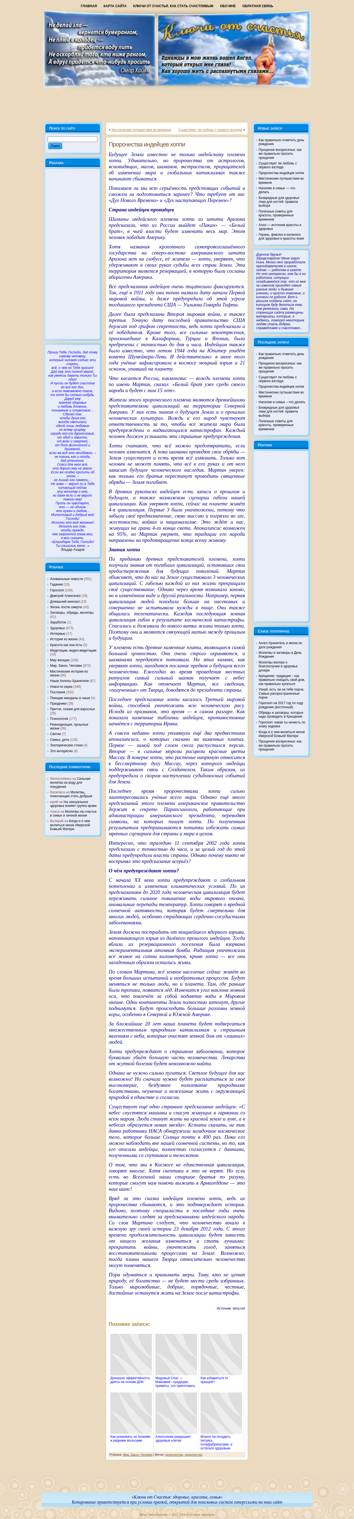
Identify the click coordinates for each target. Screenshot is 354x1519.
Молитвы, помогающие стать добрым (71, 794)
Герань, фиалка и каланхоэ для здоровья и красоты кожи (281, 236)
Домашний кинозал (65, 602)
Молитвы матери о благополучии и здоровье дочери (278, 666)
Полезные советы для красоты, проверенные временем (276, 215)
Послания (57, 692)
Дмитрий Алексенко (65, 596)
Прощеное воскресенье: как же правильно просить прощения (280, 154)
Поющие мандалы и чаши (70, 698)
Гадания (56, 584)
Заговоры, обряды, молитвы (71, 613)
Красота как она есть (66, 645)
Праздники (58, 703)
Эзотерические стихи (66, 745)
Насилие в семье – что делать (282, 402)
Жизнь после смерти (66, 607)
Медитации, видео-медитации (73, 650)
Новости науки (61, 687)
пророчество (193, 1454)
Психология (59, 719)
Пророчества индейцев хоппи (147, 144)
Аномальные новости (66, 579)
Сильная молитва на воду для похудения (70, 783)
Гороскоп (57, 590)
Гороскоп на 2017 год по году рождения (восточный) (281, 705)
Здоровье (57, 628)
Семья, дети (59, 740)
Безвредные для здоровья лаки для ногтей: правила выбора (279, 202)
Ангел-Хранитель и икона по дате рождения (280, 645)
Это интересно (61, 751)
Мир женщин (60, 660)
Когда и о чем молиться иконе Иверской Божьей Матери (70, 825)
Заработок (58, 622)
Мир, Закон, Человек (66, 666)
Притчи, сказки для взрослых (72, 709)
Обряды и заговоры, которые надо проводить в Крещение (281, 714)
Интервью (58, 634)
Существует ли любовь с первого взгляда (210, 130)
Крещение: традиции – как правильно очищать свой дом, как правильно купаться (282, 680)
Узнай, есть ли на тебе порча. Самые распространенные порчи (281, 693)
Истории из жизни (63, 639)
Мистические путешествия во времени (141, 130)
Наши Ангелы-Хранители (69, 681)
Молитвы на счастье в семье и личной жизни (73, 813)
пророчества (174, 1454)
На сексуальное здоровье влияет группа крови (73, 804)
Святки (55, 734)
